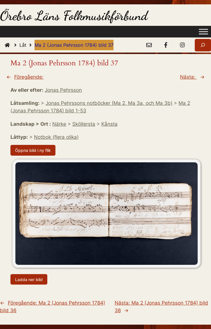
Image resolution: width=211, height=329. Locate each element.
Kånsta (109, 124)
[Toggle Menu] (203, 32)
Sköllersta (83, 124)
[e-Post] (149, 45)
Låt (27, 45)
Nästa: (188, 77)
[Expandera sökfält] (203, 45)
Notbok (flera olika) (56, 137)
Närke (59, 124)
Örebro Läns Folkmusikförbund (74, 16)
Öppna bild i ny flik (33, 150)
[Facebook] (166, 45)
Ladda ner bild (29, 279)
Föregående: (29, 77)
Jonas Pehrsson (63, 90)
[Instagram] (182, 45)
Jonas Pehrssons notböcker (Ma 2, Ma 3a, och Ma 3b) (109, 103)
